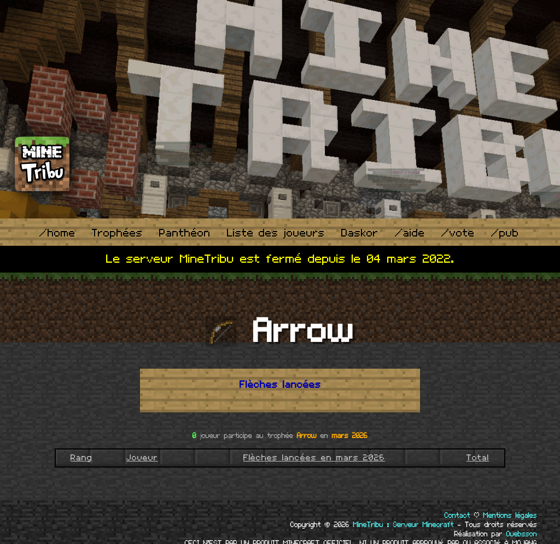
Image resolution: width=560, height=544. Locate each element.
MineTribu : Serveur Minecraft (403, 525)
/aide (410, 233)
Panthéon (185, 233)
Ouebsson (521, 534)
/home (57, 233)
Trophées (117, 233)
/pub (505, 233)
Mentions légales (510, 515)
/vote (458, 233)
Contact (457, 515)
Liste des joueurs (276, 233)
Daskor (359, 233)
